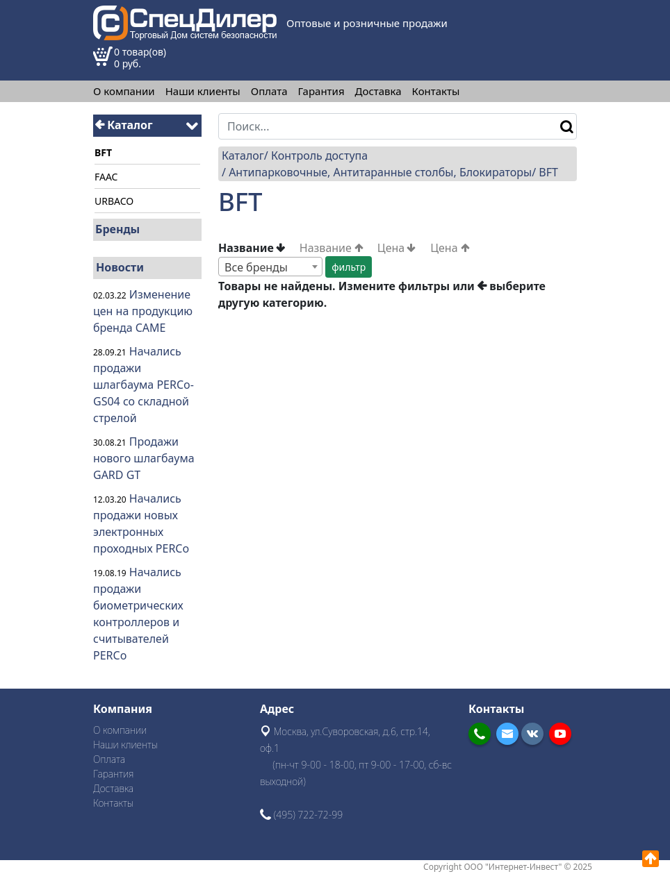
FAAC (106, 176)
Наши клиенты (202, 91)
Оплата (269, 91)
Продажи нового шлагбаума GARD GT (144, 458)
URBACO (114, 201)
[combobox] (270, 266)
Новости (120, 267)
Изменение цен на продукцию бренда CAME (143, 311)
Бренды (117, 229)
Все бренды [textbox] (256, 267)
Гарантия (321, 91)
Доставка (378, 91)
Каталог (124, 125)
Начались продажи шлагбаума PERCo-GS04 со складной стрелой (143, 385)
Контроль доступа (319, 155)
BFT (548, 172)
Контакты (436, 91)
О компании (124, 91)
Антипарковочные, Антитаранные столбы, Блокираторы (380, 172)
